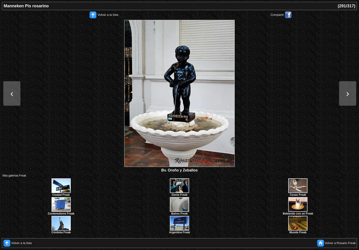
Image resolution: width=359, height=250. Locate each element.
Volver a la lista (108, 14)
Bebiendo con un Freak (298, 213)
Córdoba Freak (61, 232)
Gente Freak (179, 194)
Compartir (277, 14)
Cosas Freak (298, 194)
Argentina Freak (179, 232)
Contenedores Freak (61, 213)
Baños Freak (179, 213)
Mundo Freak (298, 232)
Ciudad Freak (61, 194)
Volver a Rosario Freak (340, 243)
